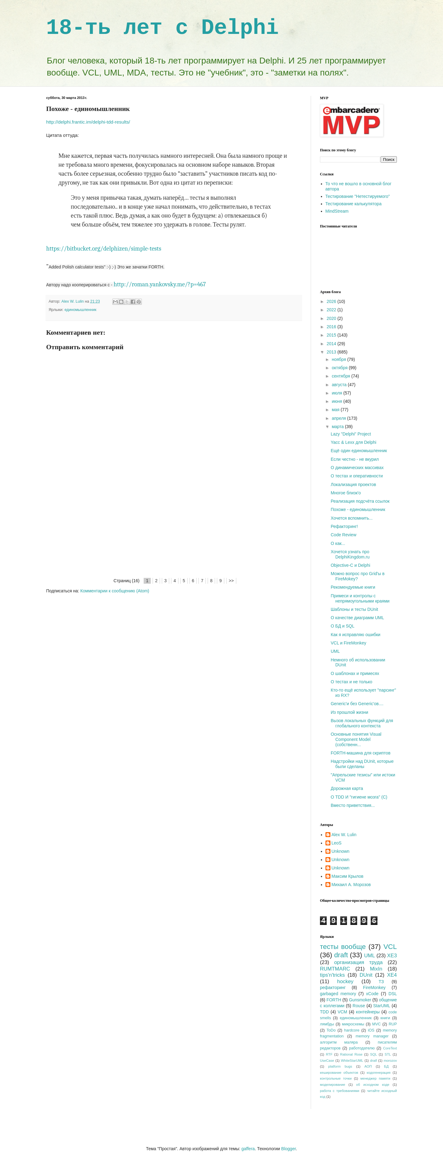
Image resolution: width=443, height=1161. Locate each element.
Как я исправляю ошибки (355, 634)
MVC (376, 1024)
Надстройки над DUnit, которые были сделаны (362, 764)
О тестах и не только (351, 681)
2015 (332, 335)
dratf (373, 1060)
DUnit (366, 975)
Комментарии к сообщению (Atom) (114, 590)
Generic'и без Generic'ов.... (357, 703)
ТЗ (381, 981)
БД (386, 1066)
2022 (332, 309)
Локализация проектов (353, 484)
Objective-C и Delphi (350, 565)
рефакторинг (333, 987)
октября (340, 367)
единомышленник (81, 310)
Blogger (288, 1148)
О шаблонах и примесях (355, 673)
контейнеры (368, 1011)
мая (336, 409)
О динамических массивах (357, 467)
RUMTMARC (335, 969)
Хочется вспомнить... (352, 518)
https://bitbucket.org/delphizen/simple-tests (103, 248)
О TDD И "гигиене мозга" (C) (359, 797)
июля (337, 392)
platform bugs (340, 1066)
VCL (390, 946)
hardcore (352, 1030)
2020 (332, 318)
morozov (390, 1060)
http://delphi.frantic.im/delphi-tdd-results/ (88, 122)
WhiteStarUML (352, 1060)
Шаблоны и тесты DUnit (354, 609)
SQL (373, 1054)
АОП (368, 1066)
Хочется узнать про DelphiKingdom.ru (350, 554)
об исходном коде (372, 1084)
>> (231, 580)
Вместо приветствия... (353, 805)
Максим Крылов (348, 876)
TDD (324, 1011)
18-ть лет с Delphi (162, 28)
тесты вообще (343, 946)
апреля (339, 418)
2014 (332, 343)
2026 (332, 301)
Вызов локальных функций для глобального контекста (362, 723)
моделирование (332, 1084)
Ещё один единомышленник (359, 450)
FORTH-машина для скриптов (360, 752)
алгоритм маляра (339, 1042)
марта (338, 426)
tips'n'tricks (332, 975)
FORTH (333, 999)
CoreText (390, 1048)
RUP (393, 1024)
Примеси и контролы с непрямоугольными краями (360, 598)
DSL (393, 993)
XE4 (392, 975)
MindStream (337, 211)
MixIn (376, 969)
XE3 (392, 956)
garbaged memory (338, 993)
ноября (339, 359)
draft (341, 955)
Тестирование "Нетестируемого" (357, 196)
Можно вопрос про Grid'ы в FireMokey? (358, 576)
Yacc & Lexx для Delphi (353, 442)
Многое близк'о (346, 492)
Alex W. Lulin (344, 834)
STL (388, 1054)
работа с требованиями (339, 1091)
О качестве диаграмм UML (357, 617)
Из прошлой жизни (349, 712)
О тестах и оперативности (357, 475)
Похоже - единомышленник (358, 509)
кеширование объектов (339, 1072)
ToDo (331, 1030)
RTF (329, 1054)
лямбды (327, 1024)
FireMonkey (374, 987)
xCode (372, 993)
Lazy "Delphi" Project (351, 433)
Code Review (343, 534)
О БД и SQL (342, 625)
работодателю (361, 1048)
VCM (342, 1011)
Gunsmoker (360, 999)
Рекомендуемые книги (353, 587)
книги (385, 1018)
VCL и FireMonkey (348, 642)
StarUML (381, 1005)
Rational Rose (351, 1054)
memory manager (372, 1036)
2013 (332, 352)
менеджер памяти (375, 1078)
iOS (371, 1030)
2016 (332, 326)
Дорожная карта (347, 788)
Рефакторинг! (344, 526)
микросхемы (353, 1024)
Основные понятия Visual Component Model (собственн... (356, 739)
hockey (345, 981)
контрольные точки (336, 1078)
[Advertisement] (174, 530)
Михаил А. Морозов (351, 884)
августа (340, 384)
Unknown (340, 851)
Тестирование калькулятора (353, 203)
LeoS (337, 842)
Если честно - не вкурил (355, 459)
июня (337, 401)
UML (335, 651)
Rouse (359, 1005)
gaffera (248, 1148)
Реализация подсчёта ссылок (360, 501)
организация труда (358, 962)
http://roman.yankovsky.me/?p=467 (160, 284)
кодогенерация (378, 1072)
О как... (338, 543)
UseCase (327, 1060)
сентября (341, 376)
